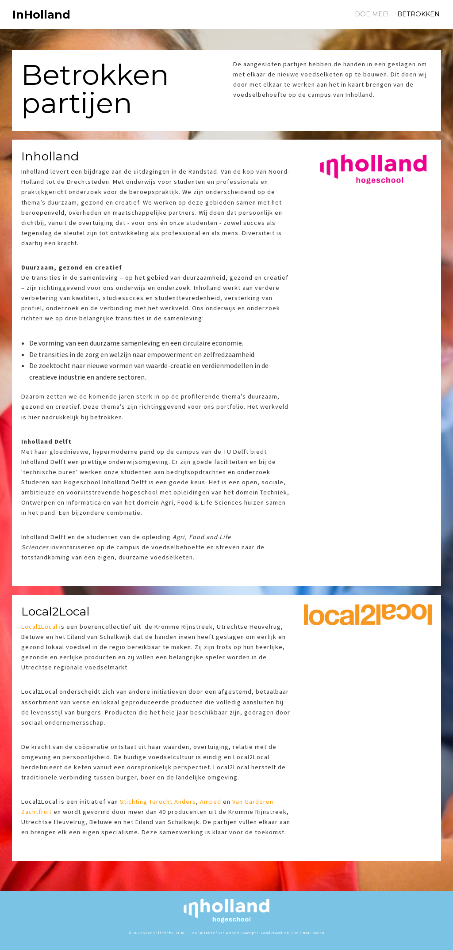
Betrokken (418, 14)
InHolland (27, 14)
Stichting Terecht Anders (158, 802)
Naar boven (313, 933)
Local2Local (39, 627)
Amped (210, 802)
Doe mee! (371, 14)
